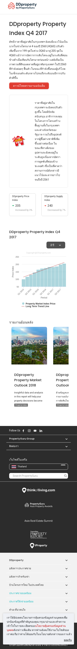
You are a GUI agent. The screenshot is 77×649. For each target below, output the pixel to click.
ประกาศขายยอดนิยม (20, 593)
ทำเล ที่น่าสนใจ (17, 610)
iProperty (38, 546)
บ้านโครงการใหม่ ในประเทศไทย (26, 585)
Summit (38, 520)
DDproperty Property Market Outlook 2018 (28, 380)
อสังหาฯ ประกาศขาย (20, 568)
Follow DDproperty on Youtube (35, 430)
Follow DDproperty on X (45, 430)
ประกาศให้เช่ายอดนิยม (21, 601)
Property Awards (38, 505)
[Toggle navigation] (72, 7)
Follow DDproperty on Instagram (29, 430)
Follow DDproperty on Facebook (23, 430)
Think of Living (38, 490)
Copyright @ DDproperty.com (38, 253)
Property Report (38, 534)
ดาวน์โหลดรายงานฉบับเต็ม (29, 85)
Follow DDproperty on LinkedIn (41, 430)
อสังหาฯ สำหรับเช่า (19, 576)
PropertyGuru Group (21, 438)
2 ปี (52, 245)
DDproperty (16, 560)
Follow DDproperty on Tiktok (50, 430)
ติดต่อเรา (14, 446)
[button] (64, 438)
